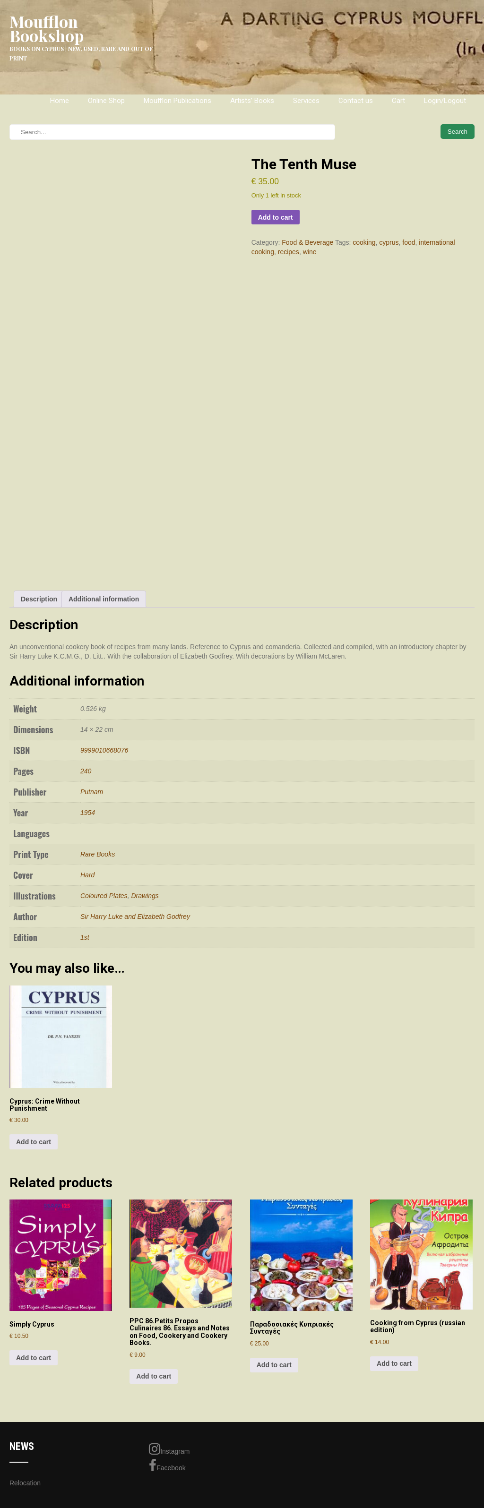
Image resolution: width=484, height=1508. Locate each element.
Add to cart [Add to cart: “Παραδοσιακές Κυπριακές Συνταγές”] (274, 1365)
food (408, 242)
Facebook (167, 1465)
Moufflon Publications (177, 100)
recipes (288, 252)
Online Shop (106, 100)
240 (85, 771)
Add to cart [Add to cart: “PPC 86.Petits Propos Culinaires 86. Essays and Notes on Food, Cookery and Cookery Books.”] (153, 1376)
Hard (87, 875)
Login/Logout (445, 100)
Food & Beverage (307, 242)
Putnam (91, 792)
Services (306, 100)
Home (59, 100)
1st (84, 937)
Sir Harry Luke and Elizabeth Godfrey (135, 916)
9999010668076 (104, 750)
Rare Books (97, 854)
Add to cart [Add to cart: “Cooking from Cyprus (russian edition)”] (394, 1363)
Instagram (169, 1449)
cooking (364, 242)
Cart (398, 100)
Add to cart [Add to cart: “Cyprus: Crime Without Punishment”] (33, 1142)
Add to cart (275, 217)
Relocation (25, 1483)
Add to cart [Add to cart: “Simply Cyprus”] (33, 1358)
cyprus (388, 242)
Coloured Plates (104, 896)
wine (310, 252)
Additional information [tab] (104, 599)
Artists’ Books (252, 100)
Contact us (355, 100)
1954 (87, 812)
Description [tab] (39, 599)
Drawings (144, 896)
